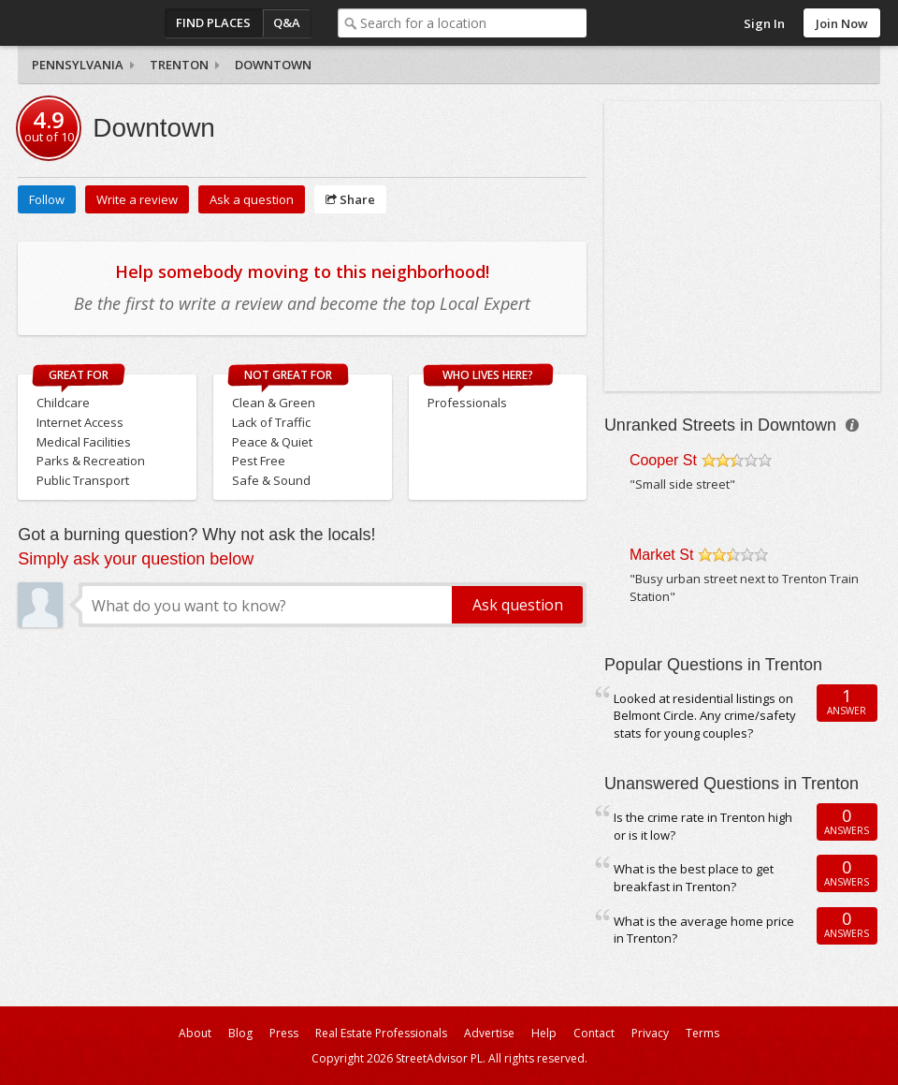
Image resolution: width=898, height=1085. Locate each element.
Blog (240, 1033)
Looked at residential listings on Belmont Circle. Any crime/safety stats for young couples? (705, 715)
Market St (661, 555)
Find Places (213, 22)
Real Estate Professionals (381, 1033)
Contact (594, 1033)
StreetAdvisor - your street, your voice (92, 23)
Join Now (842, 23)
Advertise (489, 1033)
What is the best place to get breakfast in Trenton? (694, 877)
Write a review (137, 199)
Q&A (286, 22)
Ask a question (252, 199)
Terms (702, 1033)
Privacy (650, 1033)
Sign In (764, 23)
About (195, 1033)
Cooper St (663, 460)
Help (544, 1033)
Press (283, 1033)
